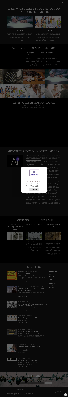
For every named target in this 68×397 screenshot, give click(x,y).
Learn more (34, 189)
